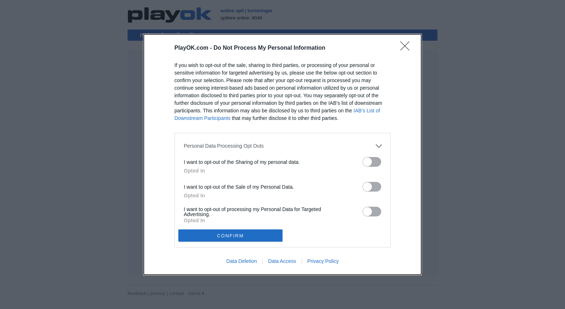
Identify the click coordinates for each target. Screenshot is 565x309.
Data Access (282, 261)
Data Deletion (241, 261)
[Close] (407, 48)
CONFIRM (230, 235)
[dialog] (282, 154)
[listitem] (282, 146)
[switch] (371, 162)
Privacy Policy (323, 261)
